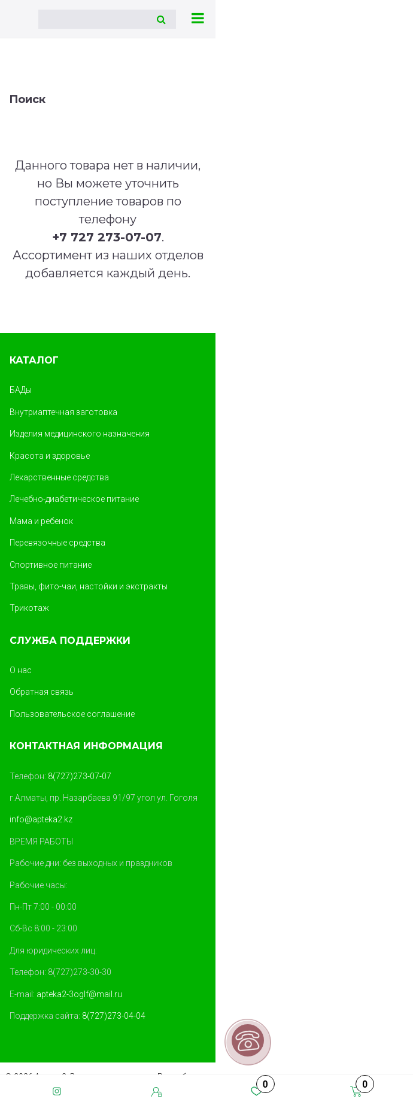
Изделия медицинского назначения (80, 433)
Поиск (27, 99)
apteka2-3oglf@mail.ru (79, 994)
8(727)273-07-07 (79, 776)
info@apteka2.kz (41, 819)
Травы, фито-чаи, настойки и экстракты (89, 586)
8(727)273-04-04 (113, 1016)
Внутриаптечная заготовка (63, 412)
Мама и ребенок (41, 521)
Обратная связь (42, 692)
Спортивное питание (51, 565)
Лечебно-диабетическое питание (74, 499)
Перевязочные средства (57, 542)
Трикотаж (29, 608)
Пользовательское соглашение (72, 714)
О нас (21, 670)
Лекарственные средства (59, 477)
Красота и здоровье (50, 456)
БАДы (21, 390)
